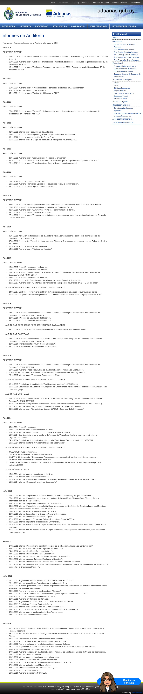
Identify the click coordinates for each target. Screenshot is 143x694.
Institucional (9, 26)
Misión (116, 83)
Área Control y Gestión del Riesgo (126, 55)
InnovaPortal (137, 693)
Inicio (53, 3)
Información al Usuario (124, 26)
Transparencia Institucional (123, 122)
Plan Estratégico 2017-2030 (124, 93)
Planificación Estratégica (122, 80)
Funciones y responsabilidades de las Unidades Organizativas (127, 114)
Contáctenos (63, 3)
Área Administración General (124, 49)
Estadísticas (41, 26)
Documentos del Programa (123, 71)
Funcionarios (135, 3)
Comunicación (78, 26)
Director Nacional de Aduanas (124, 44)
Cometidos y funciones (121, 105)
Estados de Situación (121, 96)
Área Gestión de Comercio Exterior (126, 57)
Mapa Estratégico (120, 91)
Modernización (118, 63)
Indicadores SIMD (120, 98)
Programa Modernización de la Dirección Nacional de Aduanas (125, 67)
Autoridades (117, 41)
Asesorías (117, 47)
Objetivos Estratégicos (122, 88)
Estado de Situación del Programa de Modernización (127, 75)
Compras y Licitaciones (80, 3)
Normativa (25, 26)
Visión (116, 85)
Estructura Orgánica (120, 102)
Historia (115, 38)
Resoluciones (60, 26)
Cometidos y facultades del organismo (123, 109)
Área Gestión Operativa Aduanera (126, 52)
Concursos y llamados (100, 3)
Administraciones (98, 26)
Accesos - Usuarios (119, 3)
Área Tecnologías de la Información (126, 60)
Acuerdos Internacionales (122, 119)
